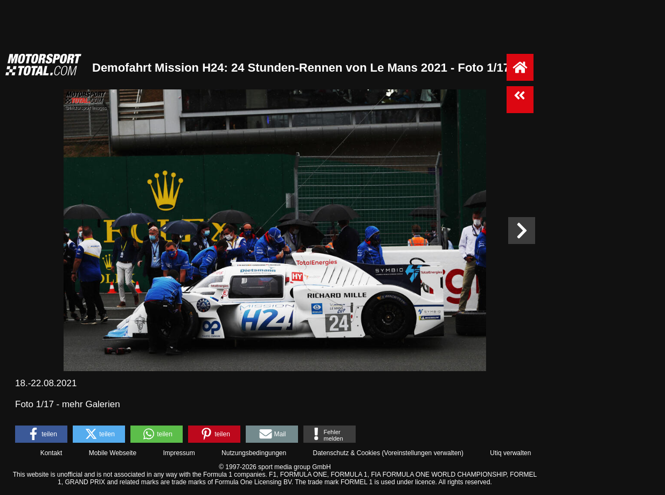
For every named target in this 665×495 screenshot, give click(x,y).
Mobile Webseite (113, 453)
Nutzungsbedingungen (253, 453)
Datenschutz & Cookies (346, 453)
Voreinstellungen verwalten (422, 453)
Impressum (179, 453)
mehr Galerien (91, 404)
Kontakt (51, 453)
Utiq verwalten (510, 453)
